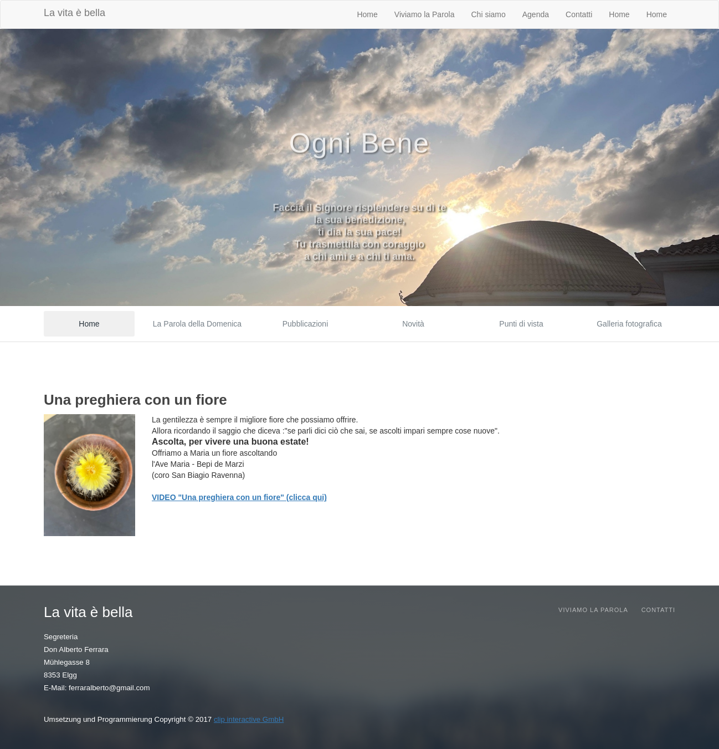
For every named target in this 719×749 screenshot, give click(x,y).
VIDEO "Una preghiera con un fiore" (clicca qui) (239, 497)
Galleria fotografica (629, 323)
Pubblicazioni (305, 323)
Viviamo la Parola (424, 14)
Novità (413, 323)
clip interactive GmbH (249, 719)
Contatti (579, 14)
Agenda (535, 14)
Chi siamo (488, 14)
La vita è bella (74, 12)
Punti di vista (521, 323)
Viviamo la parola (593, 610)
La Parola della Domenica (197, 323)
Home (367, 14)
